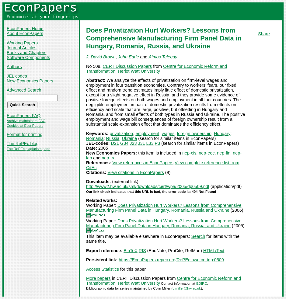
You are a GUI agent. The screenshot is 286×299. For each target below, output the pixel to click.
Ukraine (129, 138)
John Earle (128, 56)
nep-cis (189, 153)
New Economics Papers (30, 80)
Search (198, 236)
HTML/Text (214, 250)
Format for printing (25, 134)
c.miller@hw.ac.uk (187, 288)
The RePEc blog (23, 143)
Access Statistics (102, 269)
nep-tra (109, 157)
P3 (157, 143)
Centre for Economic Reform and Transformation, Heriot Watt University (156, 69)
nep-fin (223, 153)
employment (147, 133)
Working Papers (22, 42)
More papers (98, 278)
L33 (150, 143)
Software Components (28, 57)
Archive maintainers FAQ (26, 121)
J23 (133, 143)
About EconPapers (25, 33)
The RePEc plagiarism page (28, 149)
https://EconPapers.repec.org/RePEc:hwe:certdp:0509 (171, 259)
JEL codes (17, 76)
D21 (115, 143)
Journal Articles (22, 47)
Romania (95, 138)
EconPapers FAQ (23, 115)
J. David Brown (101, 56)
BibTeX (131, 250)
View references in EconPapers (142, 162)
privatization (121, 133)
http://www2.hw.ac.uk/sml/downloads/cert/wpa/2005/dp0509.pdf (147, 186)
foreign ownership (194, 133)
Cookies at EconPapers (25, 125)
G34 (124, 143)
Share (264, 33)
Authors (14, 66)
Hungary (222, 133)
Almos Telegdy (163, 56)
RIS (142, 250)
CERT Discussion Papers (127, 66)
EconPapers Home (25, 28)
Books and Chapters (26, 52)
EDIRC (201, 283)
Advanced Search (24, 90)
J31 (141, 143)
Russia (113, 138)
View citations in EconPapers (135, 172)
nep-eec (206, 153)
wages (168, 133)
